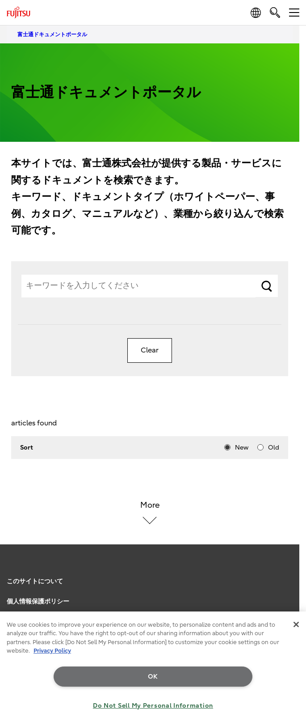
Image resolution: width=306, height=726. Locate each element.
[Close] (296, 624)
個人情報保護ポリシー (38, 601)
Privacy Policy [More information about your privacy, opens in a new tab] (52, 650)
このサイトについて (35, 581)
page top (290, 569)
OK (153, 676)
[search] (275, 12)
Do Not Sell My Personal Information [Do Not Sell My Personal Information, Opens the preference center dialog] (153, 705)
